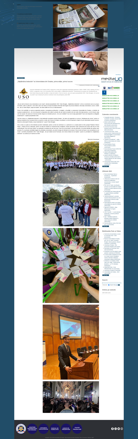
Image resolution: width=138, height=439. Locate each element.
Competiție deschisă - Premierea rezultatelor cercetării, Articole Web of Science (112, 119)
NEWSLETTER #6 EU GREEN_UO (110, 95)
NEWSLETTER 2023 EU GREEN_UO (111, 103)
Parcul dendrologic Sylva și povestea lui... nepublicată (110, 175)
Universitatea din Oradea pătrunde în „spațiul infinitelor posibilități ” (112, 193)
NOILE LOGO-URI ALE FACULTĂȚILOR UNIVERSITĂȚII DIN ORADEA (112, 123)
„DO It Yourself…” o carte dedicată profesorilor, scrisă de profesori (112, 213)
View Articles (21, 78)
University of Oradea (112, 270)
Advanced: (105, 285)
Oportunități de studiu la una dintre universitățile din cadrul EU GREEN (112, 204)
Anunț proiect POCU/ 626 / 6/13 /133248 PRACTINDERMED (111, 163)
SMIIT (92, 437)
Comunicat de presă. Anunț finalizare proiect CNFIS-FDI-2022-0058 (112, 128)
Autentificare (118, 74)
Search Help (113, 285)
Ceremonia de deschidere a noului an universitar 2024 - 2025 (112, 235)
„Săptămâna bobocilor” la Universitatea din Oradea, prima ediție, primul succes (45, 81)
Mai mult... (105, 166)
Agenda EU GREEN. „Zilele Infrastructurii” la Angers (110, 209)
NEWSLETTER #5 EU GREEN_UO (110, 98)
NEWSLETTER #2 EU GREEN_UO (110, 106)
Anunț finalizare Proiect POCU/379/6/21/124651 (110, 146)
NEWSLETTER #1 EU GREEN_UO (110, 108)
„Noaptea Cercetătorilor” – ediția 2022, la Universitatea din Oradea (112, 141)
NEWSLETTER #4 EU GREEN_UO (110, 101)
